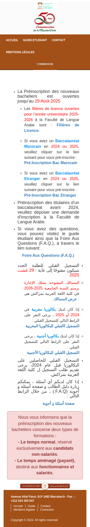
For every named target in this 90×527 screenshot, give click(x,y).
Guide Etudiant (35, 40)
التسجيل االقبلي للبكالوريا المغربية (52, 326)
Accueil (12, 40)
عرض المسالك (65, 299)
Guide (32, 506)
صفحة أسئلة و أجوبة (58, 403)
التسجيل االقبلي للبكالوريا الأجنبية (53, 353)
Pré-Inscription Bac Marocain (50, 163)
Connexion (45, 64)
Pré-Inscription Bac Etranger (50, 195)
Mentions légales (20, 52)
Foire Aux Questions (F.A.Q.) (48, 255)
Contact (58, 40)
